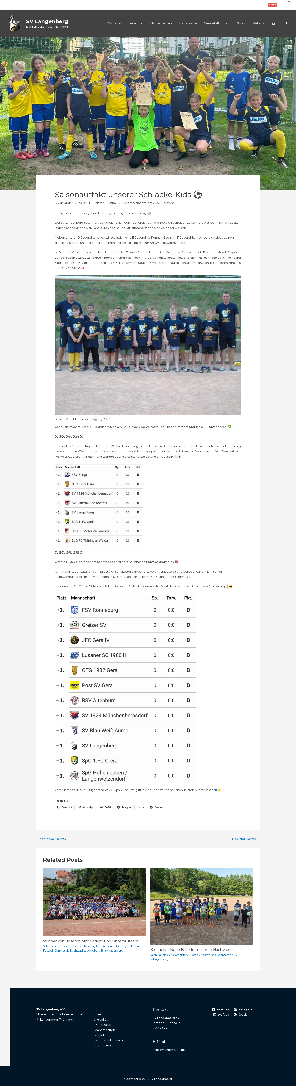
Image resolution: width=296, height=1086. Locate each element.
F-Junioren (96, 203)
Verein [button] (136, 23)
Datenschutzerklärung (110, 1040)
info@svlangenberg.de (169, 1049)
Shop (241, 23)
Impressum (102, 1045)
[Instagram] (255, 5)
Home (99, 1009)
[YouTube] (221, 1014)
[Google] (242, 1014)
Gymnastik (62, 950)
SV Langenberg (47, 21)
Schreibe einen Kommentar (61, 946)
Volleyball (92, 950)
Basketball (133, 946)
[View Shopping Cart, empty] (286, 5)
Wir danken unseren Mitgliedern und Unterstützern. (91, 941)
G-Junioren (126, 203)
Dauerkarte (188, 23)
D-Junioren (63, 203)
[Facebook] (249, 5)
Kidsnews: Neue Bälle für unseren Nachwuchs (192, 949)
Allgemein (102, 946)
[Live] (273, 23)
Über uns (101, 1014)
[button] (272, 5)
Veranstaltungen (217, 23)
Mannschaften (161, 23)
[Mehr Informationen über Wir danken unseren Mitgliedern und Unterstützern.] (94, 902)
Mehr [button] (258, 23)
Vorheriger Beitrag (51, 839)
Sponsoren (224, 955)
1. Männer (88, 946)
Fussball (111, 203)
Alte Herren (117, 946)
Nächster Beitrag (246, 839)
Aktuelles (114, 23)
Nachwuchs (144, 203)
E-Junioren (80, 203)
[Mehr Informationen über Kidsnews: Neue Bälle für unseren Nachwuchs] (201, 906)
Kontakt (100, 1035)
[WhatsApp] (261, 5)
